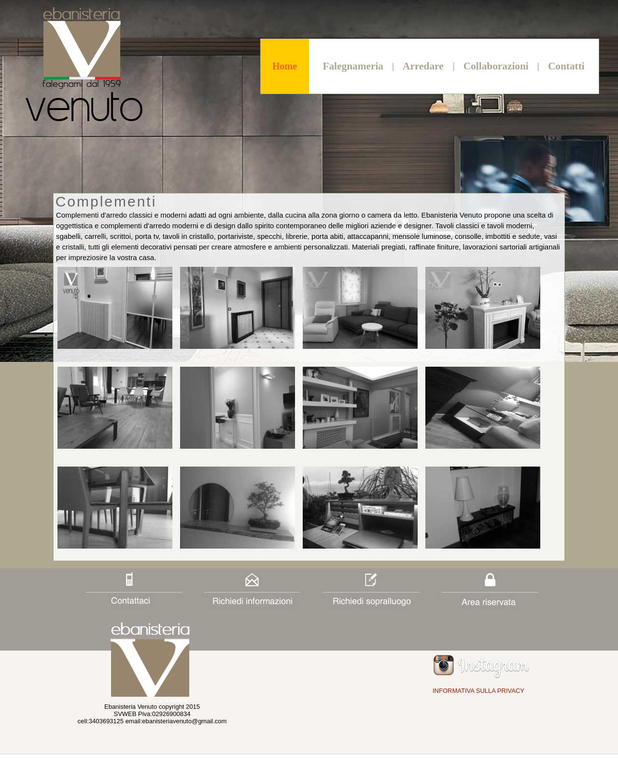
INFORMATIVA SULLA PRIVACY (478, 690)
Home (284, 66)
